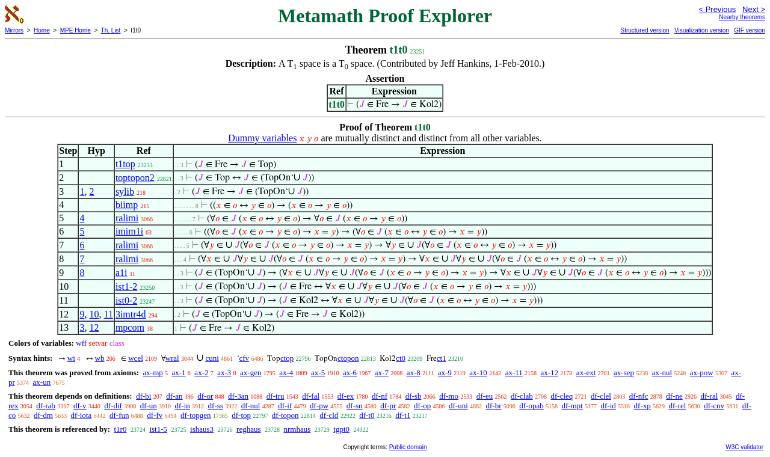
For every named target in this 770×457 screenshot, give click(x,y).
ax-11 (514, 372)
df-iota (81, 415)
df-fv (154, 415)
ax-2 (201, 372)
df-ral (709, 395)
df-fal (310, 395)
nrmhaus (297, 429)
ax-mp (153, 372)
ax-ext (586, 372)
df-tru (275, 395)
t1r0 (120, 429)
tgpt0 (341, 429)
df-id (608, 405)
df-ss (215, 405)
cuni (211, 358)
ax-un (42, 382)
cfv (244, 358)
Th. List (111, 30)
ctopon (348, 358)
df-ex (345, 395)
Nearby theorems (742, 17)
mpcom (130, 327)
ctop (287, 358)
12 (94, 327)
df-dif (113, 405)
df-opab (531, 405)
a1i (122, 273)
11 (107, 314)
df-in (182, 405)
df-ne (674, 395)
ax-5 (318, 372)
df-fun (119, 415)
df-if (285, 405)
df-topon (285, 415)
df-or (205, 395)
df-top (241, 415)
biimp (127, 205)
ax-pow (701, 372)
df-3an (238, 395)
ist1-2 (126, 286)
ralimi (127, 218)
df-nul (250, 405)
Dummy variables (262, 138)
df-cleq (561, 395)
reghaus (248, 429)
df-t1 (402, 415)
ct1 (441, 358)
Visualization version (701, 30)
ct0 (400, 358)
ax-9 (445, 372)
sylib (125, 191)
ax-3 (224, 372)
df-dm (43, 415)
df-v (80, 405)
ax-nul (662, 372)
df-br (494, 405)
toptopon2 (135, 178)
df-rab (45, 405)
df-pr (388, 405)
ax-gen (250, 372)
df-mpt (571, 405)
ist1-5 (158, 429)
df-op (422, 405)
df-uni (458, 405)
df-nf (379, 395)
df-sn (354, 405)
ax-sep (624, 372)
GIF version (749, 30)
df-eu (484, 395)
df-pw (319, 405)
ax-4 (286, 372)
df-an (174, 395)
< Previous (717, 9)
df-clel (601, 395)
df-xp (642, 405)
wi (71, 358)
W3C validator (744, 447)
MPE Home (75, 30)
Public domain (408, 447)
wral (172, 358)
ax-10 (478, 372)
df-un (148, 405)
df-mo (448, 395)
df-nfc (638, 395)
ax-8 (413, 372)
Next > (753, 9)
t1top (125, 164)
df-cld (328, 415)
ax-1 (179, 372)
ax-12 (550, 372)
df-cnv (714, 405)
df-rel (677, 405)
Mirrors (14, 30)
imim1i (129, 231)
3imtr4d (131, 314)
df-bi (143, 395)
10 (94, 314)
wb (100, 358)
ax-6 (350, 372)
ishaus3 (202, 429)
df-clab (522, 395)
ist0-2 (126, 300)
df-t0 (366, 415)
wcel (135, 358)
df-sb (413, 395)
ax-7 (382, 372)
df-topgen (195, 415)
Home (42, 30)
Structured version (644, 30)
